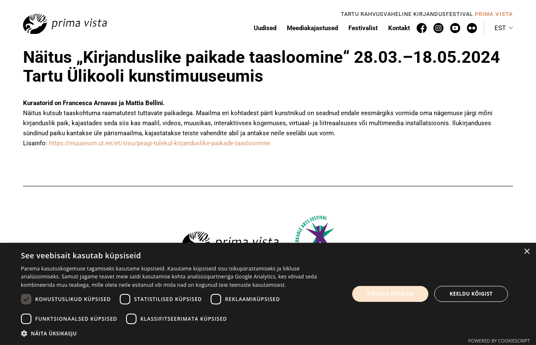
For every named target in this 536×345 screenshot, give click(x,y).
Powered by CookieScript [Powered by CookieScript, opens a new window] (499, 340)
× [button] (526, 252)
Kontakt (399, 28)
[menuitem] (504, 28)
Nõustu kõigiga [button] (390, 293)
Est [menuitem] (500, 28)
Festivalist (363, 28)
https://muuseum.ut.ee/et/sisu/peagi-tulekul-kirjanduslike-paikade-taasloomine (159, 143)
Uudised (265, 28)
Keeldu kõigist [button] (471, 293)
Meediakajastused (312, 28)
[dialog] (268, 294)
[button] (180, 334)
